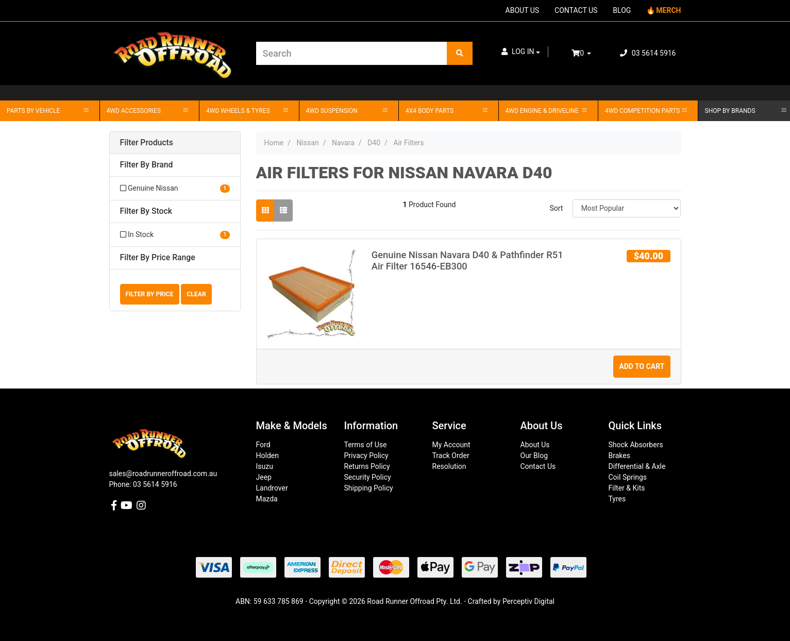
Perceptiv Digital (528, 601)
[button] (521, 51)
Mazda (267, 499)
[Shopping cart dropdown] (588, 53)
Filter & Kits (627, 488)
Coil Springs (628, 477)
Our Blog (534, 455)
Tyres (617, 499)
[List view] (283, 210)
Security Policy (367, 477)
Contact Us (538, 466)
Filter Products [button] (146, 142)
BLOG (622, 10)
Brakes (619, 455)
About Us (535, 445)
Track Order (450, 455)
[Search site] (460, 53)
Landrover (272, 488)
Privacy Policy (366, 455)
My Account (451, 445)
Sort (556, 208)
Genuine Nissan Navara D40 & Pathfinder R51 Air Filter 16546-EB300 (467, 260)
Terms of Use (365, 445)
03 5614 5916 (648, 53)
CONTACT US (575, 10)
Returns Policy (367, 466)
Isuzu (264, 466)
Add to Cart (641, 366)
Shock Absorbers (636, 445)
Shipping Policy (368, 488)
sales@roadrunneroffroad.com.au (163, 473)
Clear (196, 294)
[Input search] (351, 53)
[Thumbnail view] (265, 210)
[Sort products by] (627, 208)
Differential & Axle (637, 466)
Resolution (449, 466)
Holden (267, 455)
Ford (263, 445)
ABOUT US (523, 10)
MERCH (668, 10)
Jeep (264, 477)
